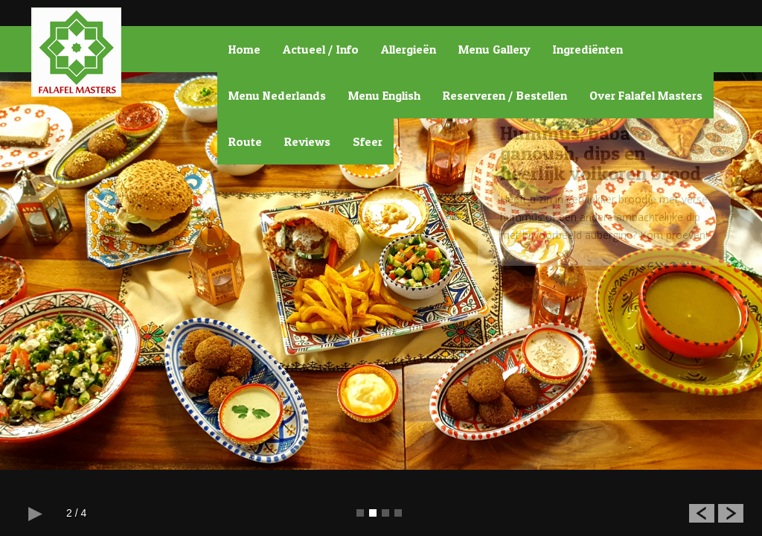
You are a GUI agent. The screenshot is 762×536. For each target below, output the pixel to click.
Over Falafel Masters (645, 95)
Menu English (384, 95)
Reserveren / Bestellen (505, 95)
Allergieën (408, 49)
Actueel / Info (321, 49)
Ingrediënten (588, 49)
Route (245, 141)
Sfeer (367, 141)
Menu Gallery (494, 49)
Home (244, 49)
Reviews (307, 141)
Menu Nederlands (277, 95)
